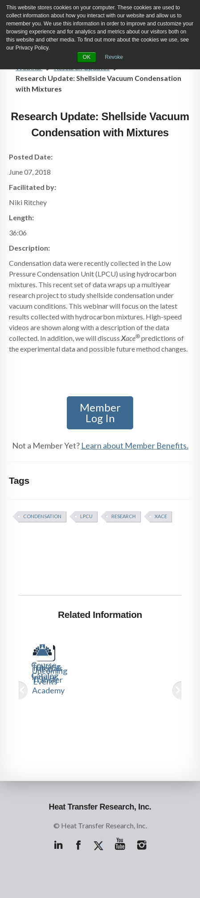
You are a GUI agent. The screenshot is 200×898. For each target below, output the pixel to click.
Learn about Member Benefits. (134, 445)
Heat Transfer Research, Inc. (100, 806)
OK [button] (86, 57)
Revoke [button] (114, 57)
